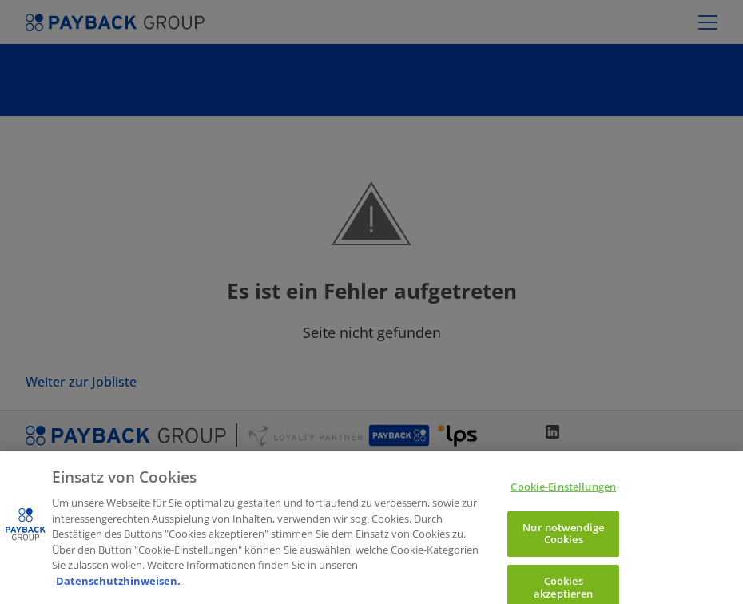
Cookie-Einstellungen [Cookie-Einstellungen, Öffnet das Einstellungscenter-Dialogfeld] (563, 495)
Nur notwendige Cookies (563, 541)
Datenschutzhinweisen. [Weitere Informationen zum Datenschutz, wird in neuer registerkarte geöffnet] (118, 589)
